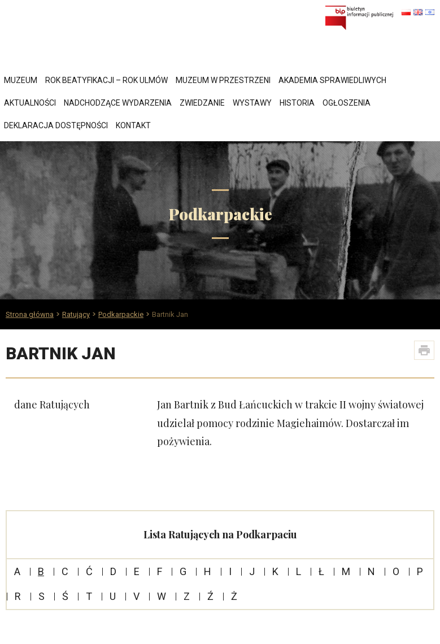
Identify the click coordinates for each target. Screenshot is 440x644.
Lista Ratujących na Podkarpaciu (220, 534)
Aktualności (30, 102)
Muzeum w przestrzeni (223, 80)
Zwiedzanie (202, 102)
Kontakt (133, 125)
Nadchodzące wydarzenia (118, 102)
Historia (297, 102)
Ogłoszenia (347, 102)
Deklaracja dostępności (56, 125)
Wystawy (252, 102)
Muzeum (20, 80)
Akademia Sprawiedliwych (332, 80)
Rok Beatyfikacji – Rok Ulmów (106, 80)
